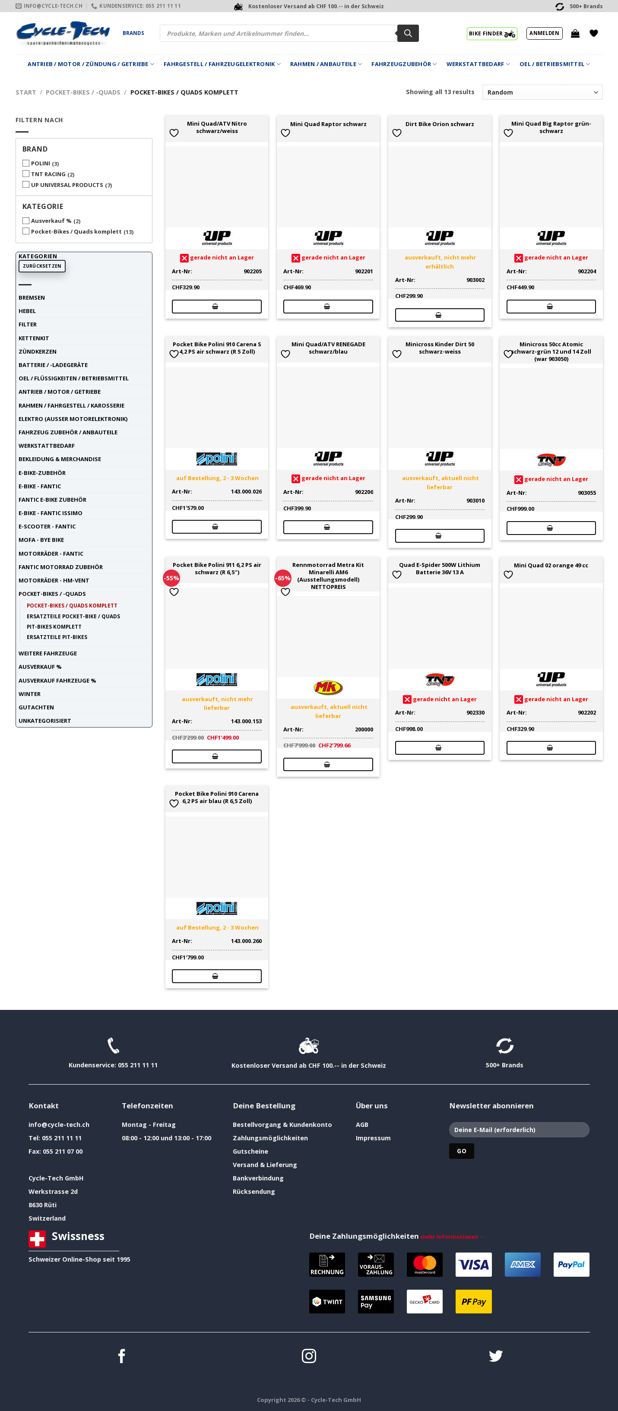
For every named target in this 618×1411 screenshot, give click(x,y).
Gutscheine (250, 1151)
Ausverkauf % (51, 221)
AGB (362, 1124)
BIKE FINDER (492, 33)
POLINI (40, 163)
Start (26, 92)
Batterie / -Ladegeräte (53, 365)
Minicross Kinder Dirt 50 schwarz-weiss (440, 348)
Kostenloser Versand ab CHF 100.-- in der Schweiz (308, 1065)
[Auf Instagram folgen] (309, 1357)
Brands (133, 33)
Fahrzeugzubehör (404, 64)
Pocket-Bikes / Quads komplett (76, 231)
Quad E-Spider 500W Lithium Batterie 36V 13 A (439, 568)
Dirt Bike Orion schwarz (440, 124)
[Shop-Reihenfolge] (542, 92)
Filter (28, 324)
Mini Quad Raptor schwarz (328, 124)
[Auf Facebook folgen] (122, 1357)
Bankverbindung (258, 1178)
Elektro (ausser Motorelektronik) (73, 419)
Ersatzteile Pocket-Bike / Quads (73, 616)
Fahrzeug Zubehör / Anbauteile (68, 432)
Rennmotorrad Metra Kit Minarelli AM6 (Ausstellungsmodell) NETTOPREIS (328, 575)
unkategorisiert (45, 720)
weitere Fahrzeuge (48, 653)
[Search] (408, 33)
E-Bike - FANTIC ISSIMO (50, 513)
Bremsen (32, 297)
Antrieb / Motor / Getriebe (60, 391)
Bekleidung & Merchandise (60, 459)
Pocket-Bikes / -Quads (83, 92)
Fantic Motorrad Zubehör (61, 567)
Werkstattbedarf (478, 64)
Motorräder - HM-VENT (54, 580)
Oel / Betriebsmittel (555, 64)
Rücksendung (254, 1191)
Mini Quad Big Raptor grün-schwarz (551, 127)
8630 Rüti (43, 1205)
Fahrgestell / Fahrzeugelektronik (222, 64)
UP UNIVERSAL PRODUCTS (67, 185)
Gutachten (36, 707)
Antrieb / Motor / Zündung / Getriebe (91, 64)
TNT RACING (48, 174)
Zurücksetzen (42, 266)
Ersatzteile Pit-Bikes (57, 636)
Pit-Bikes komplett (54, 626)
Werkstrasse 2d (53, 1191)
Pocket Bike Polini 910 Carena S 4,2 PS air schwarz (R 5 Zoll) (217, 348)
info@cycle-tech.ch (59, 1124)
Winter (30, 694)
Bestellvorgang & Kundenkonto (282, 1124)
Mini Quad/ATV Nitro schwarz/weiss (217, 127)
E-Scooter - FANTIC (47, 526)
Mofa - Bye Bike (41, 540)
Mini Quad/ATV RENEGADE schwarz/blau (328, 348)
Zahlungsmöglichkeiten (270, 1138)
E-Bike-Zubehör (42, 473)
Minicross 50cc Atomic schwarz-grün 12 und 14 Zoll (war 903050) (551, 351)
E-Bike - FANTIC (40, 486)
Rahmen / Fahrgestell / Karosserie (71, 405)
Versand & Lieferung (265, 1165)
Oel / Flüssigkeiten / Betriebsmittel (74, 378)
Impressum (373, 1138)
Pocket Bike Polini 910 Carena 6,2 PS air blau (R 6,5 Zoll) (217, 797)
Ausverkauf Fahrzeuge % (57, 680)
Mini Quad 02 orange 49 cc (551, 565)
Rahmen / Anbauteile (326, 64)
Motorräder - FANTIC (51, 553)
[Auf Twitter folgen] (496, 1357)
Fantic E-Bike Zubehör (52, 499)
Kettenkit (34, 338)
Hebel (27, 311)
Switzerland (47, 1218)
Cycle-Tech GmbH (56, 1178)
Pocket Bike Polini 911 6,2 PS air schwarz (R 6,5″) (217, 568)
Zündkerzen (38, 351)
